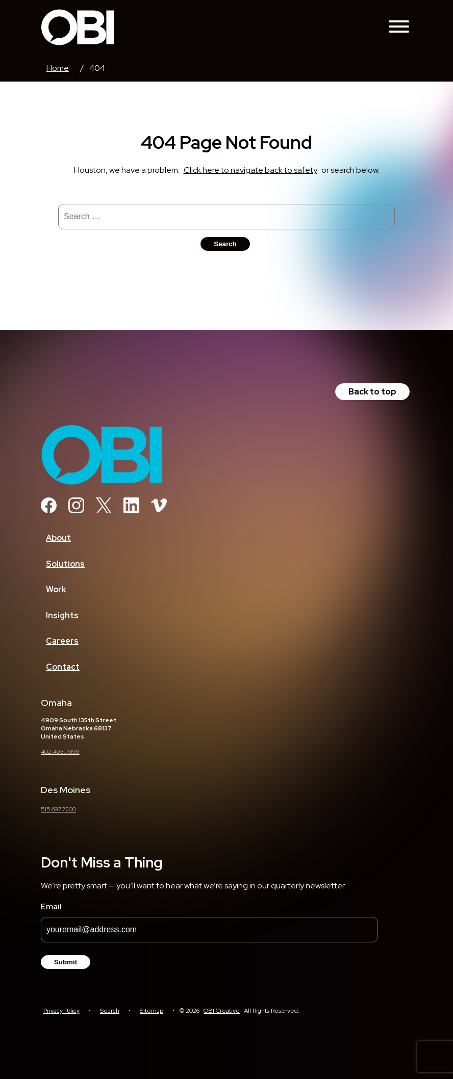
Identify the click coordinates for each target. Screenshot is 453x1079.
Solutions (65, 564)
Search (109, 1011)
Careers (62, 641)
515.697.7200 (58, 809)
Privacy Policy (61, 1011)
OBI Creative (222, 1011)
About (58, 538)
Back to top (372, 391)
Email (51, 906)
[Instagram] (76, 510)
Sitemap (151, 1011)
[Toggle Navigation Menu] (399, 27)
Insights (62, 615)
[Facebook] (49, 510)
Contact (63, 667)
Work (56, 589)
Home (57, 68)
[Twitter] (104, 510)
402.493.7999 (60, 752)
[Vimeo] (159, 510)
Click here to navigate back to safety (250, 170)
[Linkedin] (131, 510)
